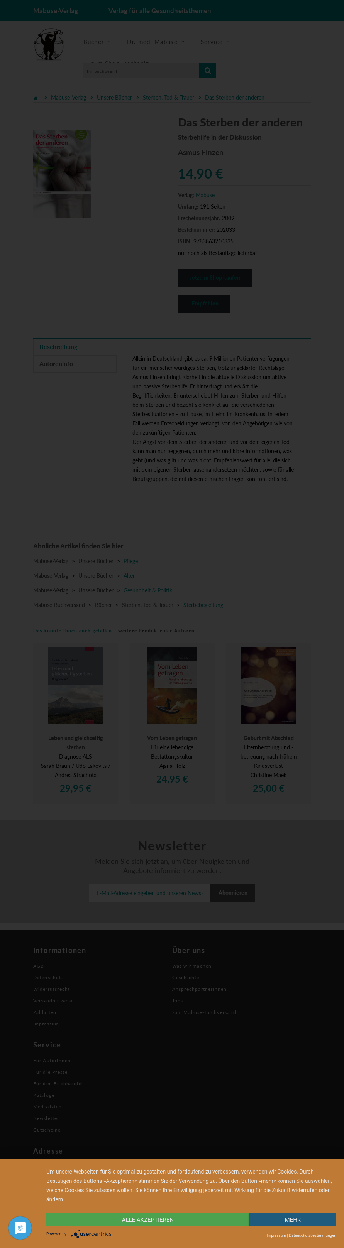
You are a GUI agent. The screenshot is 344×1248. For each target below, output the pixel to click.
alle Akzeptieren (148, 1219)
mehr (293, 1219)
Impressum (276, 1235)
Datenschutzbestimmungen (312, 1235)
